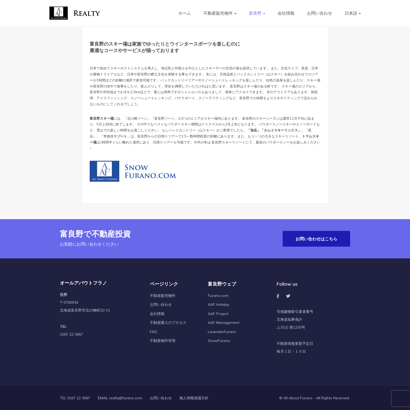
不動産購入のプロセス (168, 322)
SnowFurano (219, 341)
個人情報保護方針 (194, 398)
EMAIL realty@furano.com (120, 398)
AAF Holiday (218, 304)
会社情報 (286, 13)
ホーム (184, 13)
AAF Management (223, 322)
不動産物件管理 (162, 341)
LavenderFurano (222, 331)
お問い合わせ (319, 13)
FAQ (153, 331)
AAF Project (218, 313)
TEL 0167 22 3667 (75, 398)
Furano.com (218, 295)
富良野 (257, 13)
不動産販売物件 (219, 13)
